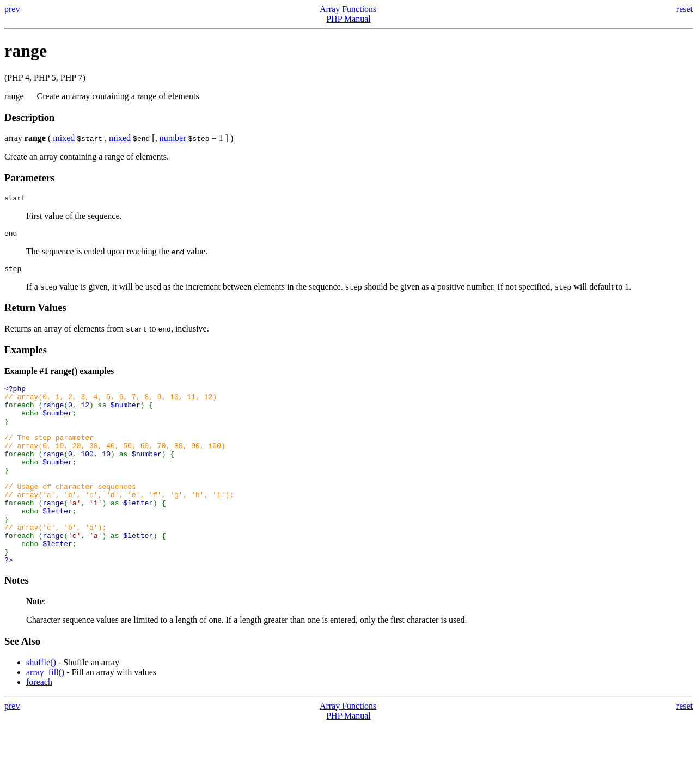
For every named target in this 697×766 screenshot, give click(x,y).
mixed (64, 138)
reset (684, 9)
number (173, 138)
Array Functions (348, 9)
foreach (39, 722)
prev (12, 9)
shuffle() (41, 703)
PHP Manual (348, 18)
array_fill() (45, 713)
